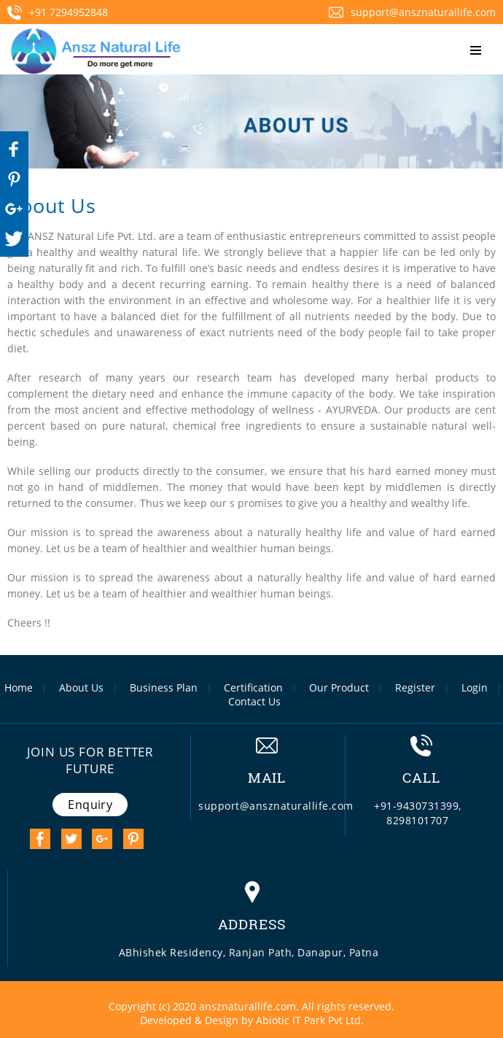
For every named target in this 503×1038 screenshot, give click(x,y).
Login (474, 687)
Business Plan (164, 687)
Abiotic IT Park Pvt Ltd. (310, 1020)
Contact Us (254, 701)
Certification (253, 687)
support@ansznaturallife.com (412, 12)
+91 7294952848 (57, 12)
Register (415, 687)
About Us (81, 687)
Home (18, 687)
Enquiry (90, 805)
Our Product (339, 687)
